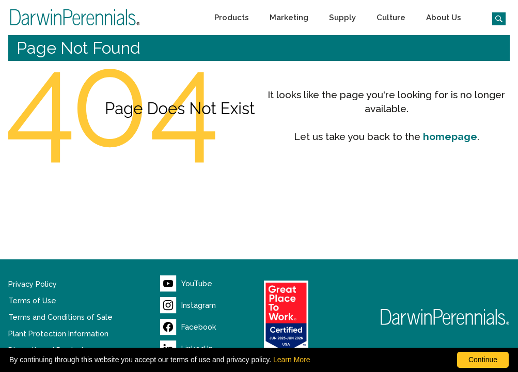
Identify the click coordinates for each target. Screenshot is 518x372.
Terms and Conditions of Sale (60, 317)
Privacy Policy (32, 284)
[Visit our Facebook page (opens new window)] (188, 327)
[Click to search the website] (495, 17)
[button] (231, 17)
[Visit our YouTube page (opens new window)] (186, 283)
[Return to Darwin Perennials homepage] (445, 317)
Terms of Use (32, 301)
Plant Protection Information (58, 334)
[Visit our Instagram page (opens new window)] (188, 305)
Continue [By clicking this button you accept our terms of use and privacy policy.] (482, 359)
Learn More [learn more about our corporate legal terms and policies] (291, 359)
